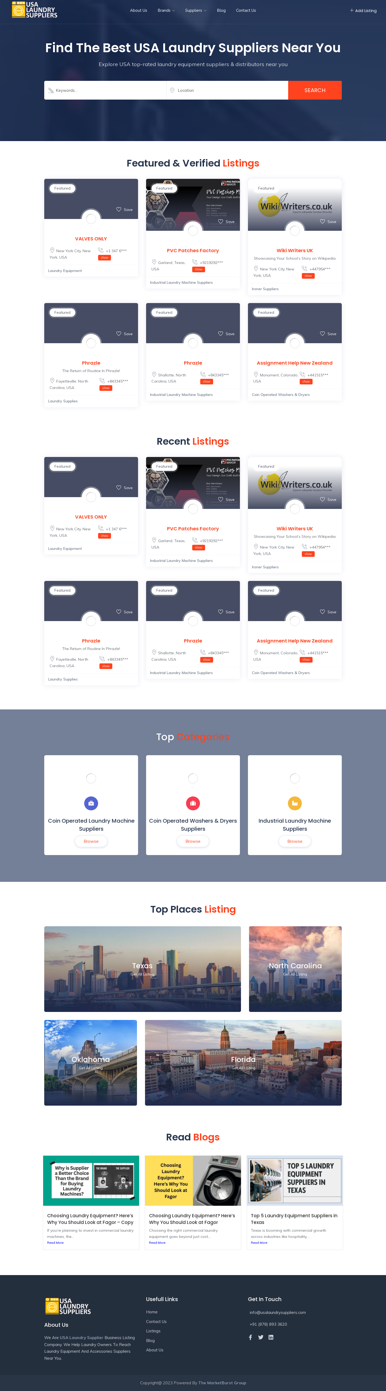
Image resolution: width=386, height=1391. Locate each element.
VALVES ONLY (91, 238)
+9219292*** (207, 265)
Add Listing (363, 10)
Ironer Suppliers (265, 288)
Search (315, 90)
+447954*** (316, 272)
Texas (179, 262)
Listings (153, 1330)
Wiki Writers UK (295, 250)
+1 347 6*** (112, 254)
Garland (165, 262)
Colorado (289, 375)
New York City (68, 250)
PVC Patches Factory (193, 250)
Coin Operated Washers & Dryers (281, 394)
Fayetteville (66, 381)
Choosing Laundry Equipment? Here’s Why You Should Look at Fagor (192, 1219)
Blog (221, 10)
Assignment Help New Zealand (295, 363)
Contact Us (246, 10)
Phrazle (91, 363)
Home (152, 1311)
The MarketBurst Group (222, 1382)
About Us (138, 10)
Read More (55, 1243)
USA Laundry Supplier (81, 1337)
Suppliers (195, 10)
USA (63, 257)
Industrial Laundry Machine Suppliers (181, 282)
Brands (166, 10)
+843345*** (113, 384)
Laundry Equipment (65, 270)
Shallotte (166, 375)
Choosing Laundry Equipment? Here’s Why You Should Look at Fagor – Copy (90, 1219)
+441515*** (314, 378)
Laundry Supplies (63, 401)
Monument (269, 375)
